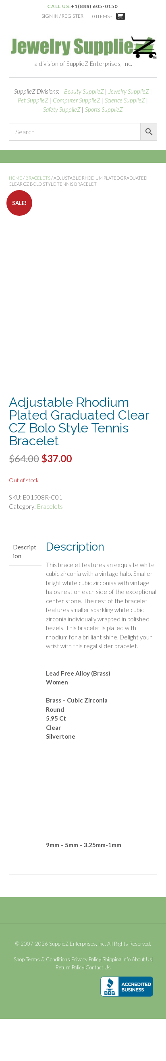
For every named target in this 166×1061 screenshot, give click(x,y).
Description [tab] (24, 594)
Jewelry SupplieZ (128, 91)
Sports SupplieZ (104, 109)
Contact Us (98, 1009)
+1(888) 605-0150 (94, 6)
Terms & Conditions (48, 1002)
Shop (19, 1002)
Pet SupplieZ (33, 100)
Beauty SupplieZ (84, 91)
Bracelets (37, 177)
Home (15, 177)
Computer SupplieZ (76, 100)
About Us (142, 1002)
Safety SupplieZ (62, 109)
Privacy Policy (86, 1002)
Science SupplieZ (125, 100)
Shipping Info (116, 1002)
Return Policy (70, 1009)
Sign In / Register (62, 16)
